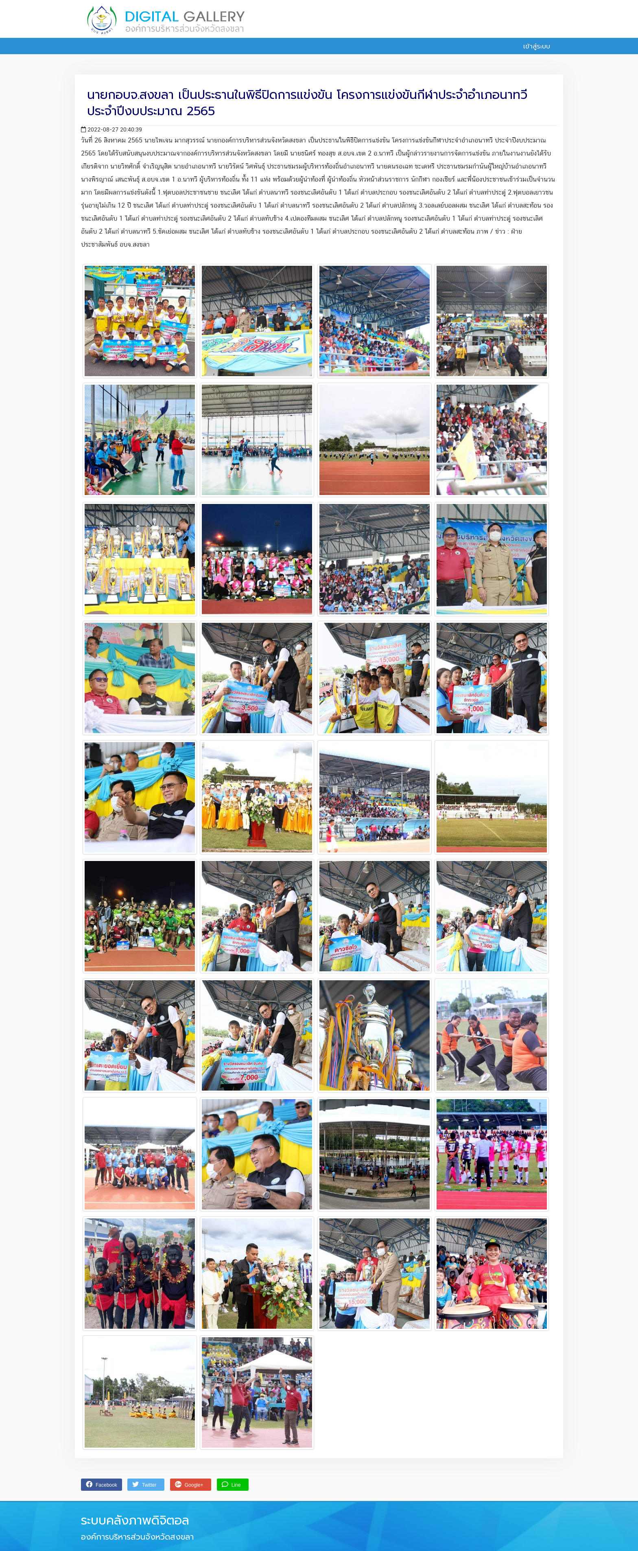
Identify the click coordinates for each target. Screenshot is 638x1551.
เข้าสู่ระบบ (532, 46)
